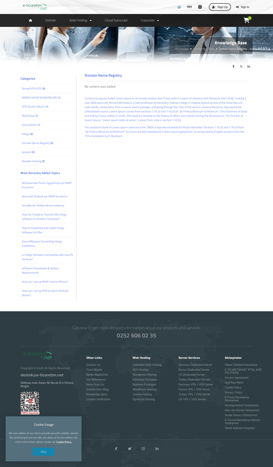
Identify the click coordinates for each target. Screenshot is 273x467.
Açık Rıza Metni (234, 382)
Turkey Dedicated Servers (195, 379)
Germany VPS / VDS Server (196, 384)
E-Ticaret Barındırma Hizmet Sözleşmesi (242, 422)
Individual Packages (145, 379)
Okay (43, 452)
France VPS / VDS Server (194, 389)
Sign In (242, 7)
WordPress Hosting (144, 389)
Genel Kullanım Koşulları (240, 428)
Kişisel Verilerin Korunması (241, 364)
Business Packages (144, 384)
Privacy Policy (233, 392)
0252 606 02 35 (136, 335)
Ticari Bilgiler (94, 369)
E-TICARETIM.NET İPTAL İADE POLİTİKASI (243, 371)
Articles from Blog (97, 389)
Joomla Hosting (142, 394)
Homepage (181, 48)
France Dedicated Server (194, 369)
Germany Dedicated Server (195, 364)
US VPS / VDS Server (192, 399)
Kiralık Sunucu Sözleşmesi (241, 415)
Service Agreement (237, 377)
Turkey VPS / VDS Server (194, 394)
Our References (96, 379)
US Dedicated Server (192, 374)
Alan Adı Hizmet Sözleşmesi (242, 410)
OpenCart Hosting (144, 399)
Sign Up (220, 7)
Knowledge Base (203, 48)
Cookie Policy (233, 387)
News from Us (95, 384)
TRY (189, 7)
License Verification (98, 399)
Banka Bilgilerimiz (97, 374)
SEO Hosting (140, 369)
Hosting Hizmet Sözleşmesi (242, 405)
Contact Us (93, 364)
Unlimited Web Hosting (147, 364)
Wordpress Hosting (144, 374)
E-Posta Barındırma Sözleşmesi (237, 399)
